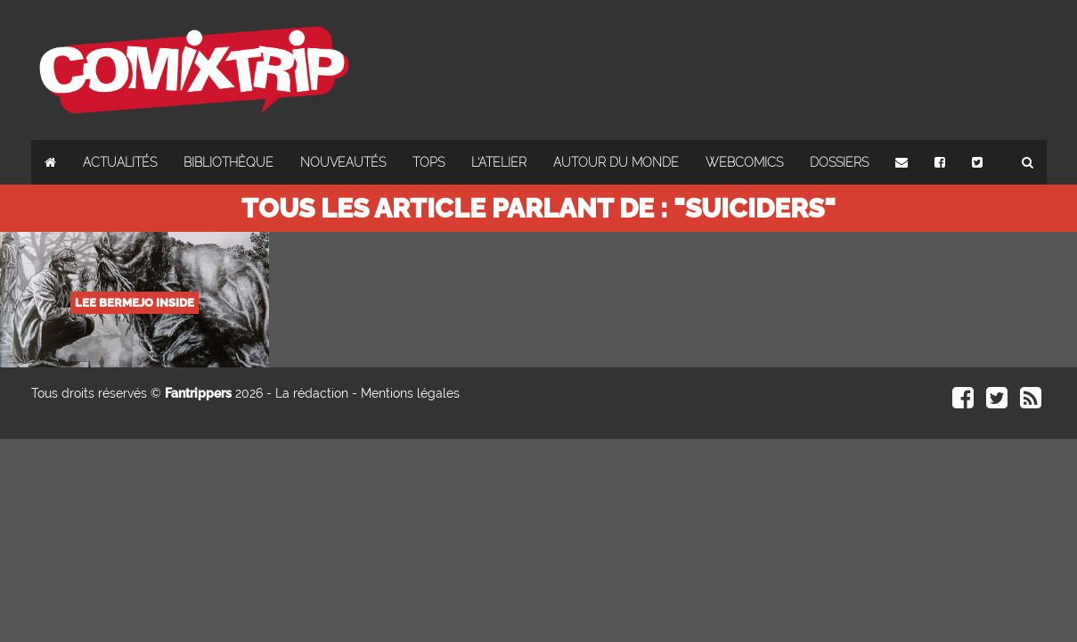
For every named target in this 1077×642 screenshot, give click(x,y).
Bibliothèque (228, 162)
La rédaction (311, 393)
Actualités (120, 162)
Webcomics (744, 162)
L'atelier (498, 162)
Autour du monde (616, 162)
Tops (428, 162)
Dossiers (839, 162)
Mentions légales (410, 393)
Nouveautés (343, 162)
